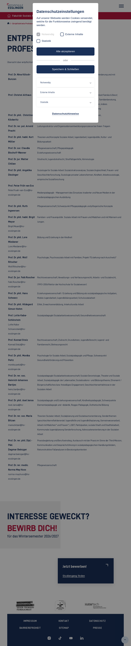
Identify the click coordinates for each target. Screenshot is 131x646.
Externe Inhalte (74, 34)
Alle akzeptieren (65, 51)
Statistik (46, 41)
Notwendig (48, 34)
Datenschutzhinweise (65, 113)
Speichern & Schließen (65, 69)
